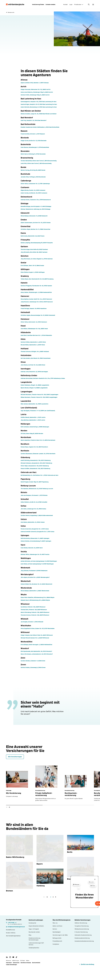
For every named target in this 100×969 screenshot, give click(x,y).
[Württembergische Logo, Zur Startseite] (15, 4)
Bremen (9, 893)
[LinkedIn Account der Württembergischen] (7, 957)
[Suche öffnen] (89, 4)
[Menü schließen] (95, 879)
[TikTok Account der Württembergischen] (16, 957)
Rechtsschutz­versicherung (71, 796)
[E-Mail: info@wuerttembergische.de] (15, 926)
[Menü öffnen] (93, 4)
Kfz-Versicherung (13, 795)
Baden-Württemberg (15, 859)
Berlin (69, 854)
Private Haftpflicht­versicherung (43, 796)
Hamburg (41, 888)
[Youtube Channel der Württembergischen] (13, 957)
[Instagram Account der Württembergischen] (10, 957)
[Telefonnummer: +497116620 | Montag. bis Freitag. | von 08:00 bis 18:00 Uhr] (14, 923)
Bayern (40, 866)
